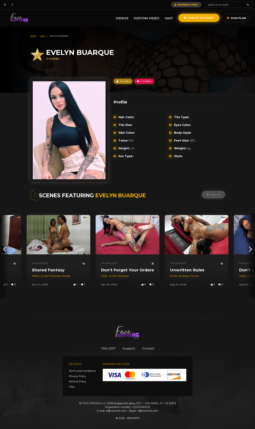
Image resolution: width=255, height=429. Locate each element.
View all (213, 194)
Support (129, 348)
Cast (169, 18)
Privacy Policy (77, 376)
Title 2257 (108, 348)
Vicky (104, 276)
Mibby (36, 276)
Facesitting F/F (40, 263)
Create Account (199, 17)
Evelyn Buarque (51, 276)
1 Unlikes (144, 81)
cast (43, 36)
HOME (33, 36)
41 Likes (123, 81)
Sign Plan (236, 18)
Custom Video (146, 18)
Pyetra (195, 276)
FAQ (71, 386)
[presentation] (4, 249)
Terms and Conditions (82, 370)
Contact (148, 348)
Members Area (186, 4)
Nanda (66, 276)
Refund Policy (77, 381)
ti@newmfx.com (116, 410)
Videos (122, 18)
